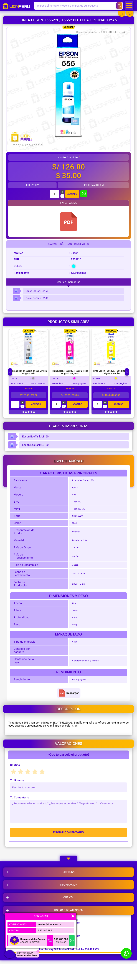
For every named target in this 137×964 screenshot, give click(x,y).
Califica (15, 764)
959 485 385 (45, 930)
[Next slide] (127, 372)
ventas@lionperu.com (50, 924)
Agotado (72, 194)
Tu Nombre (17, 780)
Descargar (69, 693)
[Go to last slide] (10, 372)
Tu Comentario (19, 797)
